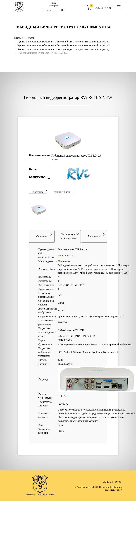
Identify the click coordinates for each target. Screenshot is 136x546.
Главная (18, 38)
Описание (44, 235)
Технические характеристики (70, 236)
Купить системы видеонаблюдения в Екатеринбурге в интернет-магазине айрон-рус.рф (63, 41)
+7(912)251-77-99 (102, 8)
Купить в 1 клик (62, 192)
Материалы (96, 235)
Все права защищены (46, 494)
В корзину (37, 192)
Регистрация (53, 6)
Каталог (30, 38)
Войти (54, 3)
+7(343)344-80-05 (111, 481)
